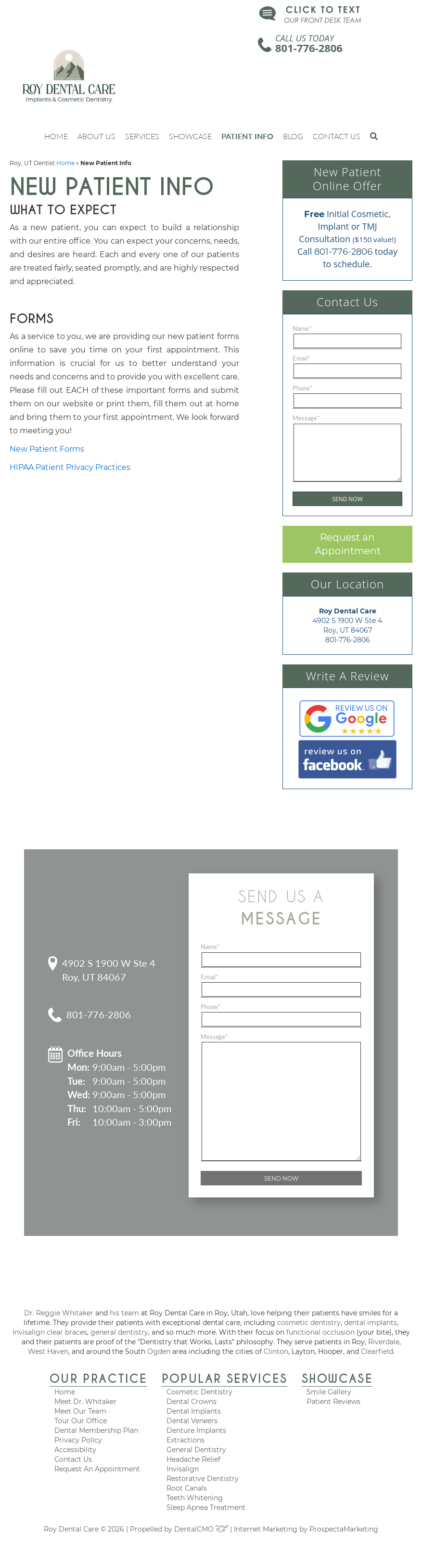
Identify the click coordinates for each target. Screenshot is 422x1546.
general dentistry (119, 1332)
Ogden (158, 1351)
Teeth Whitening (194, 1498)
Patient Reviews (333, 1401)
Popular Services (224, 1378)
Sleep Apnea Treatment (205, 1507)
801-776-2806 (309, 47)
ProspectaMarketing (343, 1529)
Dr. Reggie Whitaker (58, 1313)
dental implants (370, 1322)
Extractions (185, 1440)
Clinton (276, 1351)
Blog (293, 136)
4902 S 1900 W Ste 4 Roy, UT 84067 (108, 970)
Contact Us (336, 136)
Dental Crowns (191, 1401)
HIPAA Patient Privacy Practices (70, 467)
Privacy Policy (78, 1440)
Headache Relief (193, 1459)
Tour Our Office (80, 1420)
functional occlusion (320, 1332)
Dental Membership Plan (96, 1430)
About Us (96, 136)
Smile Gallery (329, 1392)
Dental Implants (193, 1411)
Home (56, 136)
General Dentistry (196, 1449)
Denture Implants (196, 1430)
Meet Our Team (80, 1411)
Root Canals (186, 1488)
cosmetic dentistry (309, 1322)
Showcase (190, 136)
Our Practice (98, 1378)
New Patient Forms (47, 449)
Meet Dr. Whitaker (85, 1401)
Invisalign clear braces (50, 1332)
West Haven (48, 1351)
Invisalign (182, 1469)
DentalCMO (201, 1529)
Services (142, 136)
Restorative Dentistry (202, 1478)
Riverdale (383, 1342)
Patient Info (247, 136)
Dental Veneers (191, 1420)
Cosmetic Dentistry (199, 1392)
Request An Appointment (97, 1469)
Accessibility (75, 1449)
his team (124, 1313)
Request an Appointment (348, 544)
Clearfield (377, 1351)
